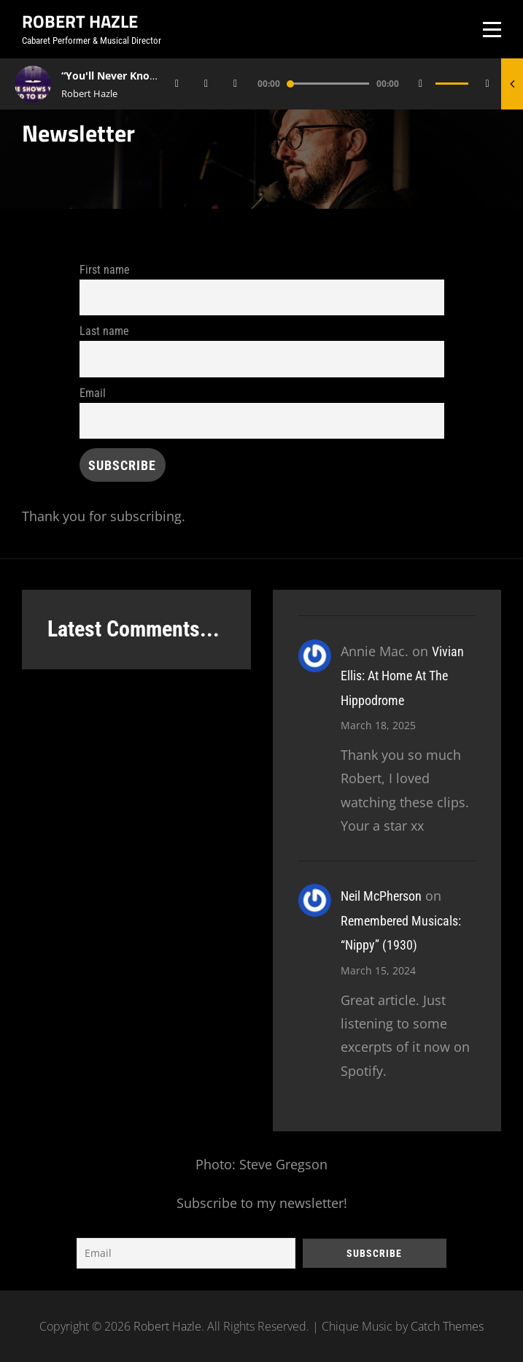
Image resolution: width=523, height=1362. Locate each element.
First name (105, 270)
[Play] (206, 84)
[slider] (328, 83)
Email (93, 393)
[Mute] (420, 84)
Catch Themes (447, 1326)
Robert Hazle (80, 21)
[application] (335, 84)
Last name (104, 331)
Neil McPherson (381, 896)
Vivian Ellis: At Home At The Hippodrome (402, 676)
